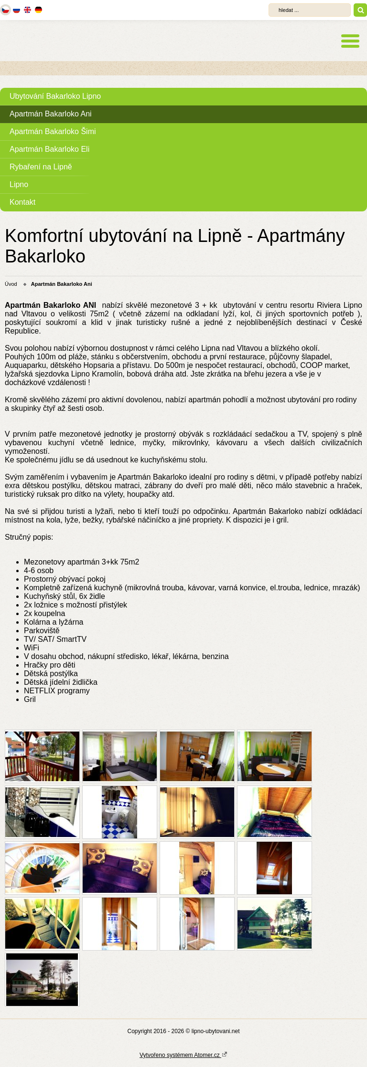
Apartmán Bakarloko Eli (49, 149)
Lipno (19, 184)
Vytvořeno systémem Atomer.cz (183, 1054)
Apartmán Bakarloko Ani (51, 114)
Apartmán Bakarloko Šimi (53, 131)
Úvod (11, 284)
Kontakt (22, 202)
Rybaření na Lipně (41, 167)
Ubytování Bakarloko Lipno (55, 96)
